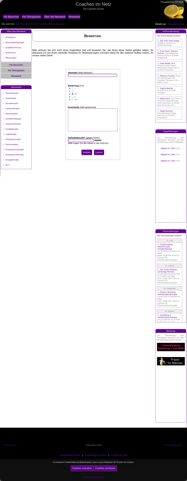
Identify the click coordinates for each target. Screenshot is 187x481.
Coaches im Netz (119, 455)
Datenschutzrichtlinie (93, 477)
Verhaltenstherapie (13, 119)
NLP (7, 165)
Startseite (21, 24)
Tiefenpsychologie (13, 139)
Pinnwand (74, 17)
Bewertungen (11, 58)
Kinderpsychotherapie (14, 155)
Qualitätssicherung (13, 47)
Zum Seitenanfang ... (174, 445)
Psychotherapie (11, 93)
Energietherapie (12, 160)
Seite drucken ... (10, 445)
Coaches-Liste (176, 24)
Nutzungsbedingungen (14, 42)
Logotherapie (11, 134)
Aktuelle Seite (58, 24)
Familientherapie (12, 108)
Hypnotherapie (11, 114)
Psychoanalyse (11, 144)
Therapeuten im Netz (69, 455)
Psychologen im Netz (95, 455)
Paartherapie (10, 98)
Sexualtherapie (11, 103)
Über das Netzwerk (54, 17)
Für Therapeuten (31, 17)
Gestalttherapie (11, 129)
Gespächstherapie (13, 124)
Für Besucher (11, 17)
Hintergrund (10, 37)
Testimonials (10, 53)
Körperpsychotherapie (14, 149)
